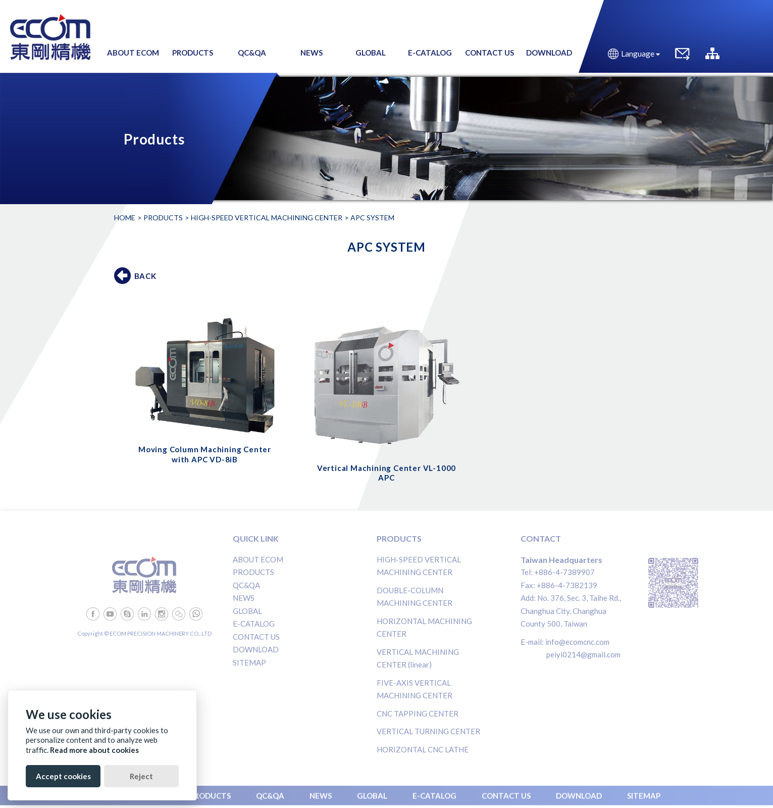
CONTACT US (256, 636)
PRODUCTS (253, 572)
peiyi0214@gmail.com (583, 654)
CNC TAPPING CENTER (417, 713)
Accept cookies (63, 776)
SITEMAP (249, 662)
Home (124, 217)
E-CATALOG (254, 623)
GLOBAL (247, 610)
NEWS (243, 597)
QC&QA (246, 585)
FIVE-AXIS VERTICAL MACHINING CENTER (414, 689)
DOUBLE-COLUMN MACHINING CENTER (414, 597)
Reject (141, 776)
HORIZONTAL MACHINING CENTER (424, 627)
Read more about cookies (94, 749)
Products (163, 217)
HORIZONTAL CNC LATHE (423, 749)
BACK (145, 275)
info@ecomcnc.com (577, 641)
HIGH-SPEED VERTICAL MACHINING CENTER (266, 217)
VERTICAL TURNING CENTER (428, 731)
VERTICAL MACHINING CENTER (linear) (418, 658)
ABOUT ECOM (258, 559)
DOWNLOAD (256, 649)
